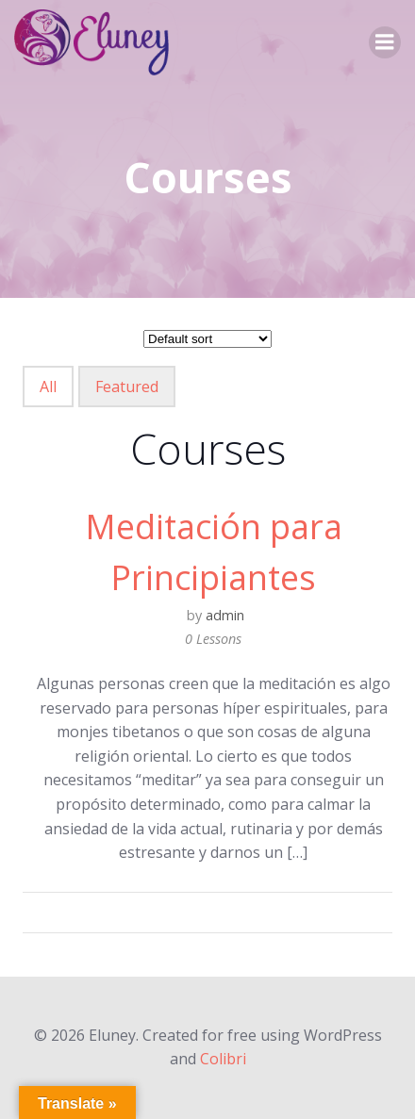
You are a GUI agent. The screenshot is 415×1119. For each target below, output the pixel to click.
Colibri (223, 1058)
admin (225, 615)
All (48, 386)
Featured (126, 386)
